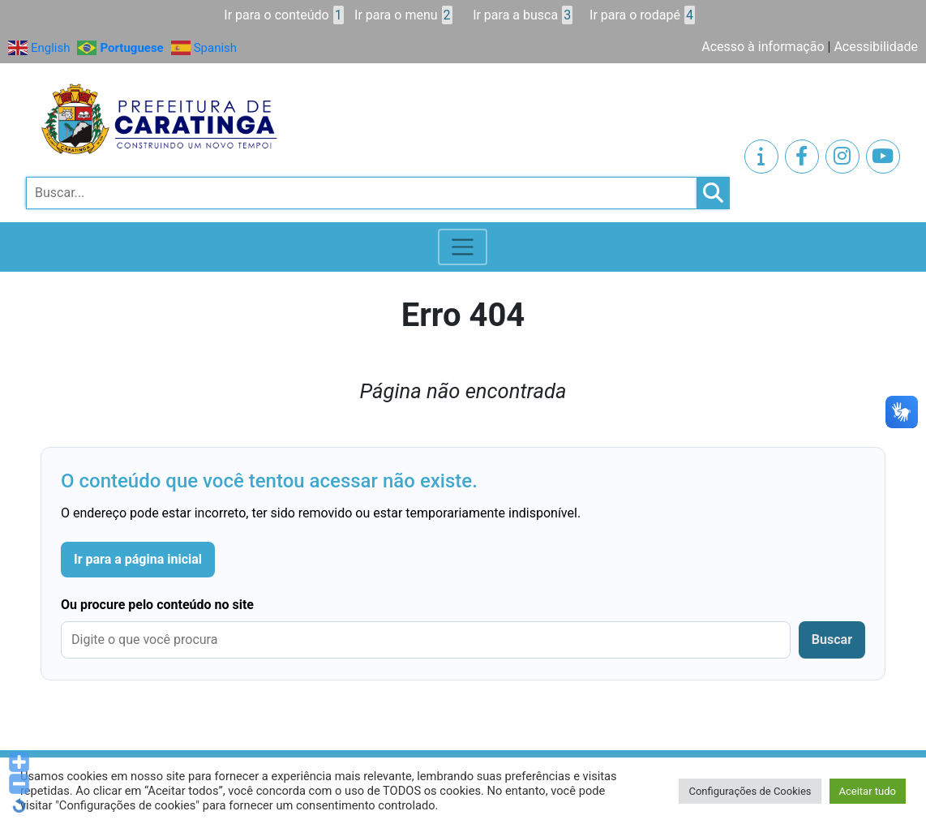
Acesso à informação (762, 46)
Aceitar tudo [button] (867, 791)
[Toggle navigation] (462, 247)
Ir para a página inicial (138, 559)
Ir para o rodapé (642, 15)
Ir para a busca (522, 15)
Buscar (832, 639)
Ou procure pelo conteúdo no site (157, 604)
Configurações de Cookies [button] (749, 791)
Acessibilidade (876, 46)
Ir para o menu (403, 15)
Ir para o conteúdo (283, 15)
